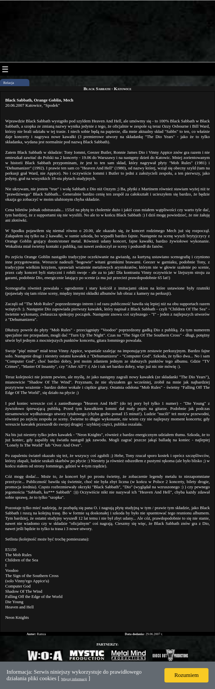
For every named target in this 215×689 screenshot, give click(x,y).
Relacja (8, 83)
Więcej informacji (74, 679)
